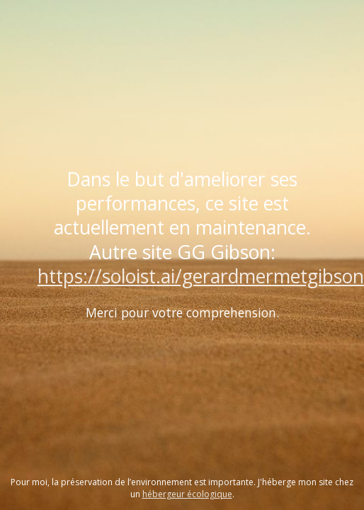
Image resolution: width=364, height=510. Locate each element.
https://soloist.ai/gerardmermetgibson (201, 276)
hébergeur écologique (187, 494)
